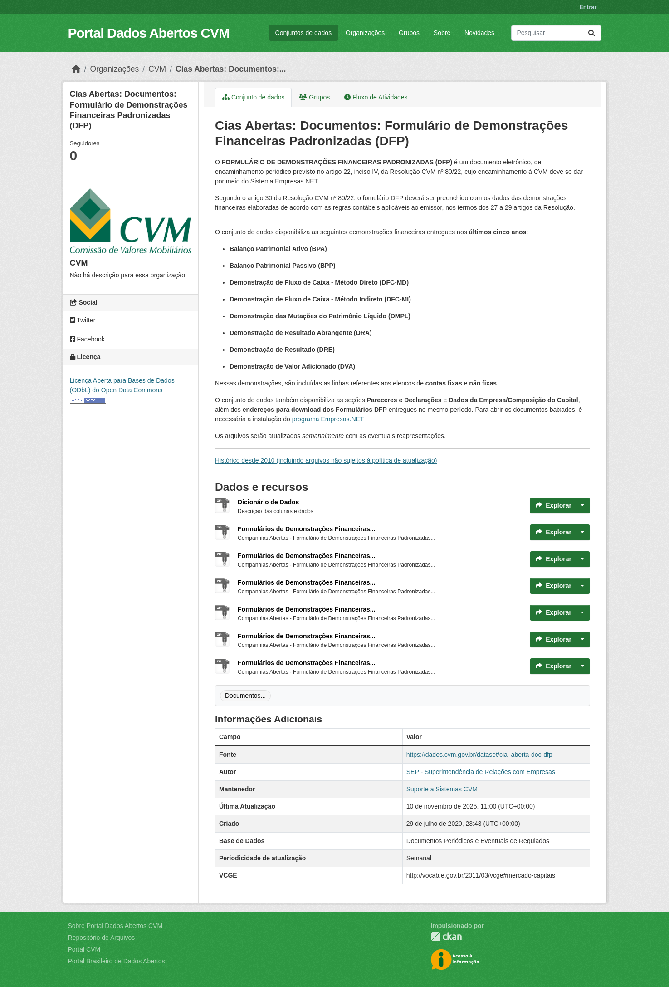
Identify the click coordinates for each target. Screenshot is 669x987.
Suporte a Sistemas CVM (442, 789)
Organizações (365, 32)
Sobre (442, 32)
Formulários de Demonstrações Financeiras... (306, 529)
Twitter (83, 320)
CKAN (446, 936)
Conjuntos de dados (303, 32)
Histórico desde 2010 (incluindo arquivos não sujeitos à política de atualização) (326, 460)
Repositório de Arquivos (101, 937)
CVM (157, 69)
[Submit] (591, 33)
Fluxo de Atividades (375, 97)
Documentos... (245, 695)
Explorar (553, 505)
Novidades (479, 32)
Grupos (409, 32)
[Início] (76, 69)
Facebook (87, 339)
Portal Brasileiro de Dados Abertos (116, 961)
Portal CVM (84, 949)
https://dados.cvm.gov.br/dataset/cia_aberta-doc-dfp (479, 754)
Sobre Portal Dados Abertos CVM (115, 925)
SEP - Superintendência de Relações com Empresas (480, 771)
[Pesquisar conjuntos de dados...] (556, 33)
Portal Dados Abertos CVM (149, 32)
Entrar (587, 7)
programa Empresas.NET (328, 419)
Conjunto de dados (253, 97)
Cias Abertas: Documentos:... (231, 69)
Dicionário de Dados (268, 502)
